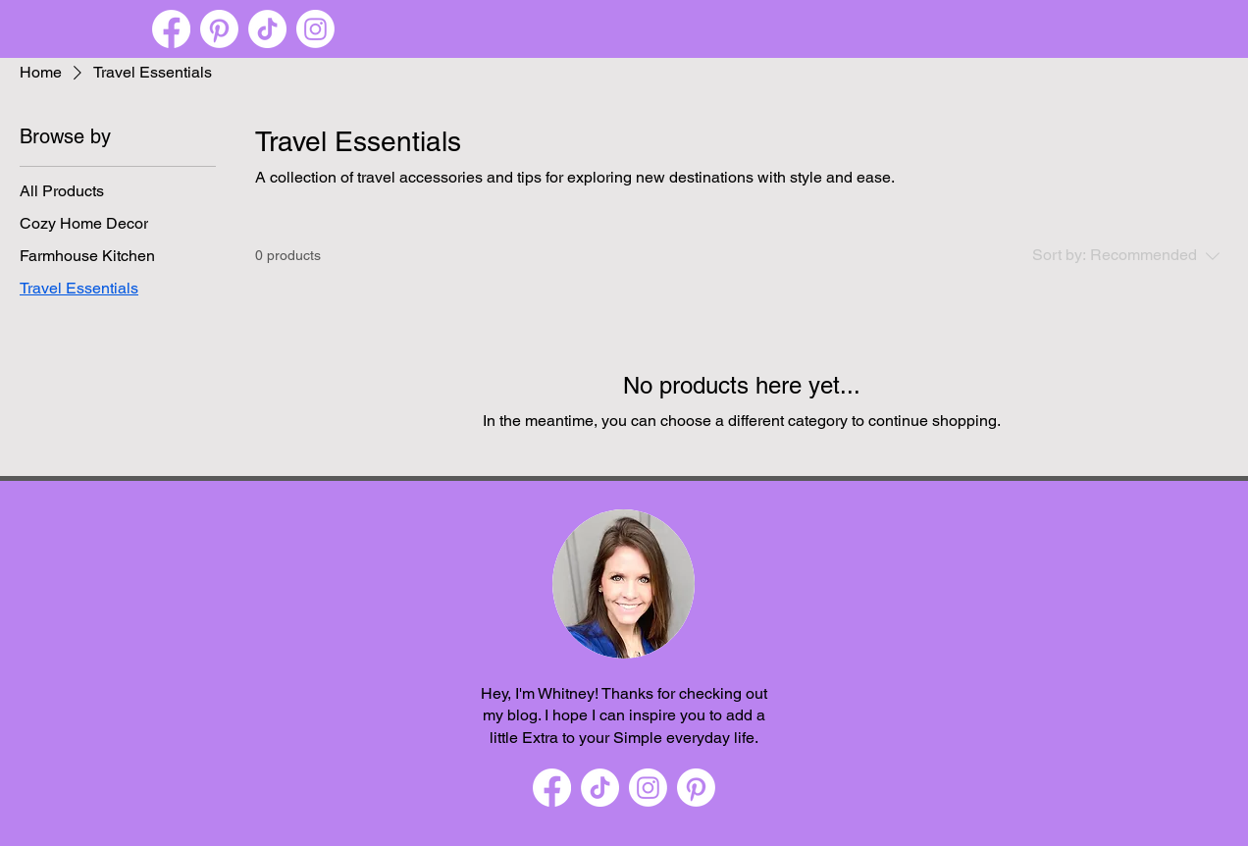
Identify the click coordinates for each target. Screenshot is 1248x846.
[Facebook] (171, 29)
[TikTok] (267, 29)
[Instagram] (315, 29)
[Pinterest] (219, 29)
